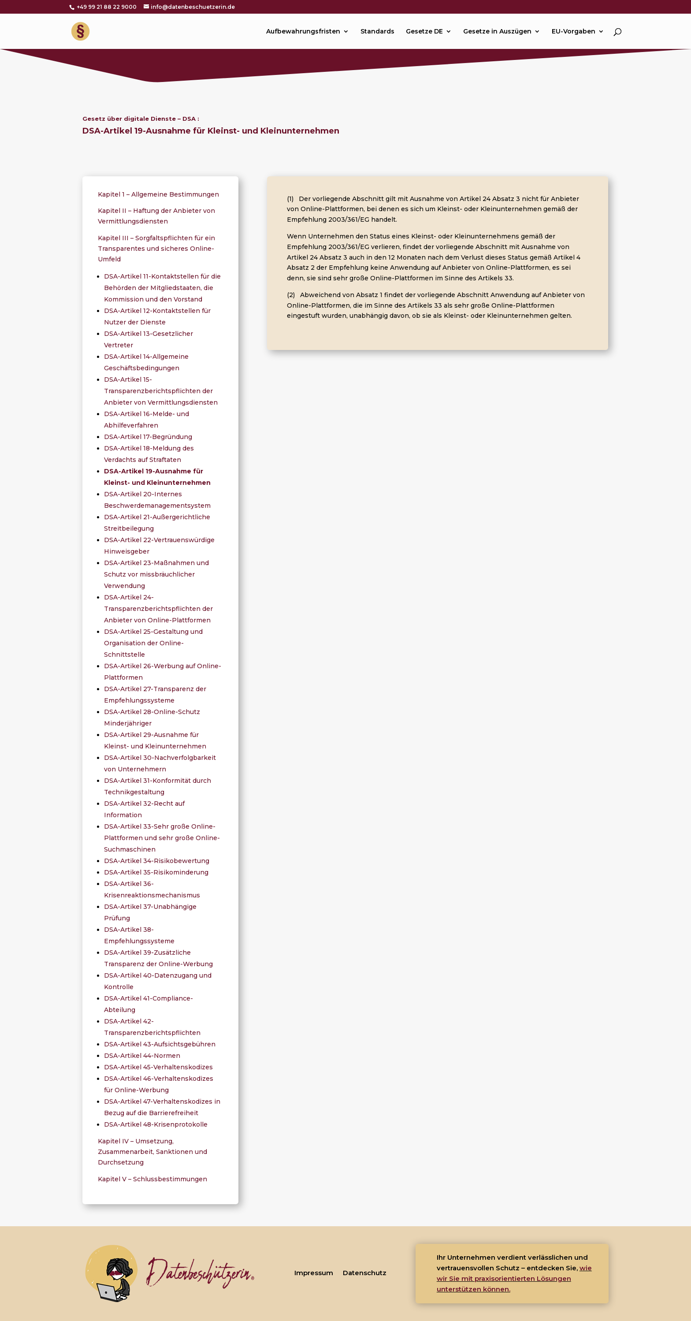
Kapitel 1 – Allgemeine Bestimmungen (158, 194)
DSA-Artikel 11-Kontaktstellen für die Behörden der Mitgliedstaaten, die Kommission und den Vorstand (162, 287)
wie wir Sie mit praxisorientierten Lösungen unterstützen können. (514, 1278)
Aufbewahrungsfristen (303, 31)
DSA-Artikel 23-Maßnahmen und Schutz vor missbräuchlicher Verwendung (156, 574)
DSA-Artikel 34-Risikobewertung (156, 861)
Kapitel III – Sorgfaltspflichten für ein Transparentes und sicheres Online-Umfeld (156, 248)
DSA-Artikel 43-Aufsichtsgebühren (159, 1044)
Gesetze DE (424, 31)
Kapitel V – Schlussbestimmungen (152, 1179)
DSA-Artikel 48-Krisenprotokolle (156, 1124)
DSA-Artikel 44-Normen (142, 1056)
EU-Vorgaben (573, 31)
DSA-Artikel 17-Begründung (148, 437)
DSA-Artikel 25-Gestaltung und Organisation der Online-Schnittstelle (153, 643)
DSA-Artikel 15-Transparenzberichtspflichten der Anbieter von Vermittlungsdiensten (161, 391)
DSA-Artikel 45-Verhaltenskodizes (158, 1067)
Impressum (313, 1273)
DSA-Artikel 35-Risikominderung (156, 872)
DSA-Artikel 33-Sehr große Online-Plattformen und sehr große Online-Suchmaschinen (162, 837)
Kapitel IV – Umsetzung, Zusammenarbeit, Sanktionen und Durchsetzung (152, 1151)
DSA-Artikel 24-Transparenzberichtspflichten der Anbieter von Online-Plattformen (158, 608)
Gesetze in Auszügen (497, 31)
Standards (377, 31)
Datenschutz (364, 1273)
